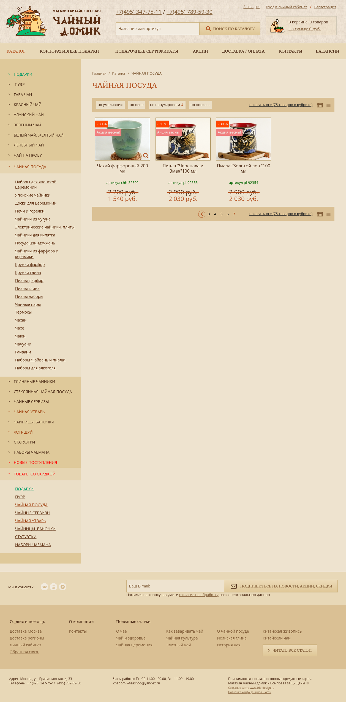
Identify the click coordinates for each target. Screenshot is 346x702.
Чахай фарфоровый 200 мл (122, 168)
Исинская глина (232, 638)
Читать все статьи (292, 650)
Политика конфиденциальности (249, 692)
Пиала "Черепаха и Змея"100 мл (183, 168)
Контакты (78, 631)
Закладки (251, 6)
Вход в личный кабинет (286, 6)
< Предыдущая (201, 214)
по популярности (165, 104)
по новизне (200, 104)
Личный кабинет (25, 644)
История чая (228, 644)
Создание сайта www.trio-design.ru (251, 688)
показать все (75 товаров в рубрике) (280, 104)
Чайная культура (182, 638)
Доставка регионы (27, 638)
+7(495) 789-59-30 (189, 11)
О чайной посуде (233, 631)
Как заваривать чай (184, 631)
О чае (121, 631)
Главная (99, 73)
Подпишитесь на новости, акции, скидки (281, 586)
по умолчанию (110, 104)
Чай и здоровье (131, 638)
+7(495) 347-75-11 (139, 11)
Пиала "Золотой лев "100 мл (243, 168)
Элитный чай (178, 644)
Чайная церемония (134, 644)
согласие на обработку (199, 594)
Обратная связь (24, 651)
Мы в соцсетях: (21, 586)
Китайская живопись (282, 631)
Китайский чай (276, 638)
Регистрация (325, 6)
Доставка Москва (26, 631)
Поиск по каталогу (230, 28)
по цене (136, 104)
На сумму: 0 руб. (304, 28)
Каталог (119, 73)
